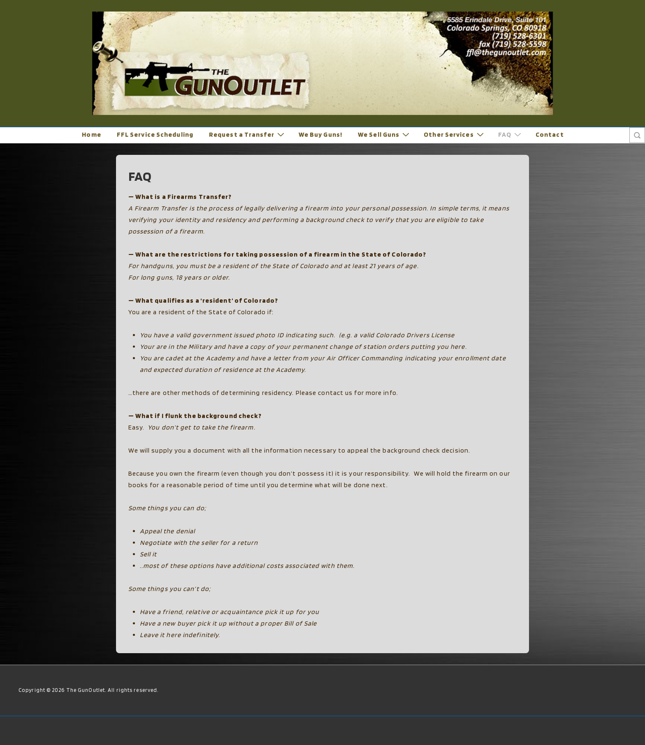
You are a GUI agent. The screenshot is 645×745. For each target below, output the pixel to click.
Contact (550, 134)
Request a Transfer (247, 134)
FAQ (510, 134)
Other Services (454, 134)
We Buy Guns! (320, 134)
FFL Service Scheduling (155, 134)
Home (91, 134)
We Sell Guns (384, 134)
